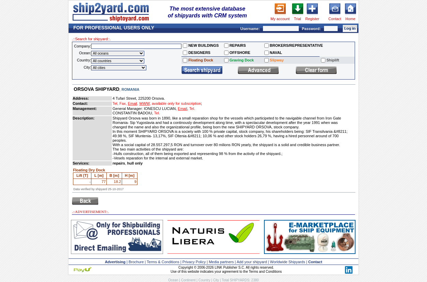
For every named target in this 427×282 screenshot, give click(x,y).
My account (280, 19)
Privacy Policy (194, 262)
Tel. (192, 109)
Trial (297, 19)
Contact (334, 19)
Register (312, 19)
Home (350, 19)
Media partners (221, 262)
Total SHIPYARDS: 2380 (240, 280)
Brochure (136, 262)
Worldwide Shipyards (287, 262)
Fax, (123, 103)
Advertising (115, 262)
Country (204, 280)
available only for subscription (176, 103)
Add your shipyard (252, 262)
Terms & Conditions (163, 262)
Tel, (115, 103)
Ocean (173, 280)
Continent (188, 280)
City (216, 280)
